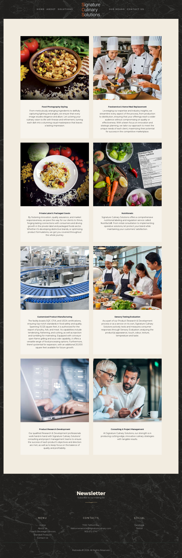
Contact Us (42, 538)
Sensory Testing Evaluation (127, 317)
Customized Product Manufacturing (54, 317)
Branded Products (43, 534)
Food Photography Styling (55, 107)
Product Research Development (54, 429)
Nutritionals (127, 213)
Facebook (139, 525)
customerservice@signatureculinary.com (91, 528)
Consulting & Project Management (127, 429)
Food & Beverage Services (42, 531)
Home (42, 525)
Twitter (139, 528)
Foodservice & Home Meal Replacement (127, 107)
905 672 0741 (90, 531)
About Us (42, 528)
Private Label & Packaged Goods (54, 213)
